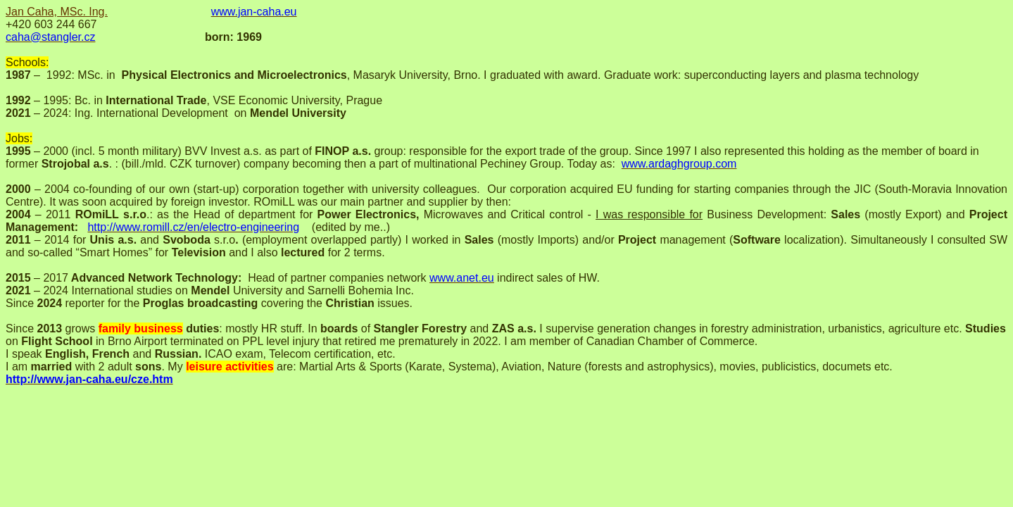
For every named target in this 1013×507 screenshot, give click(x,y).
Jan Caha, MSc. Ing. (57, 12)
